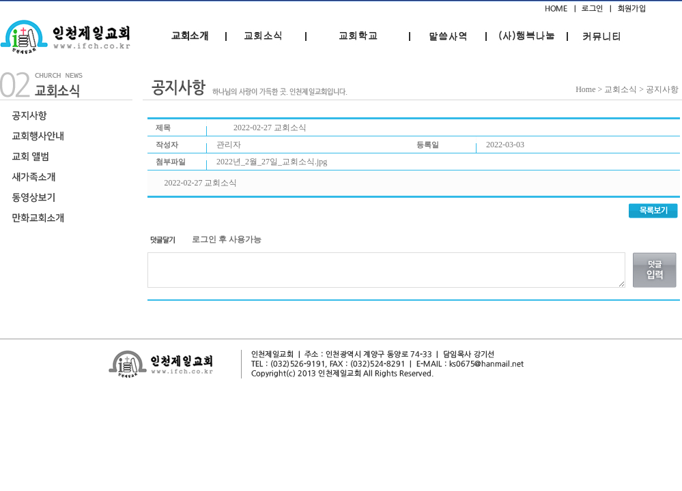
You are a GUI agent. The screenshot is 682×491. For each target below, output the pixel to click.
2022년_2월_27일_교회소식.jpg (271, 161)
